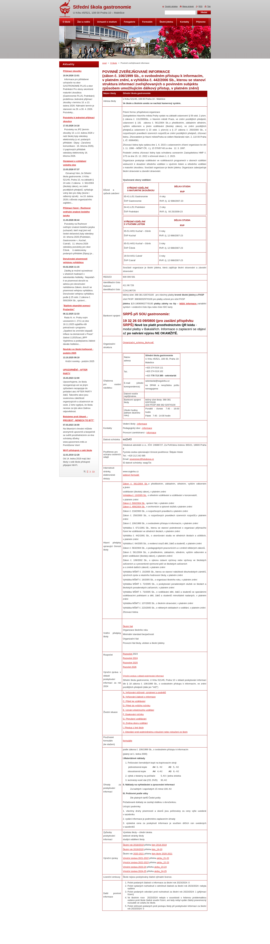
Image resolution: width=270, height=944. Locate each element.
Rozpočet (128, 654)
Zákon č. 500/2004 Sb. (134, 503)
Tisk (209, 6)
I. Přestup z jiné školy (133, 727)
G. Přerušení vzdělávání (135, 719)
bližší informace (188, 303)
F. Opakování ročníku (133, 714)
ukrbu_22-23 (163, 862)
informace (142, 423)
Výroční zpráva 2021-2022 (136, 858)
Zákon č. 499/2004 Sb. (134, 506)
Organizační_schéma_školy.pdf (138, 342)
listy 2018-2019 (159, 845)
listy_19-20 (157, 849)
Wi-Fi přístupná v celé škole (77, 450)
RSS (200, 6)
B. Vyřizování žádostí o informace (139, 696)
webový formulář (131, 475)
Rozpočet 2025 (130, 662)
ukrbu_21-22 (163, 858)
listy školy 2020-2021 (162, 853)
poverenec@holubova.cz (142, 459)
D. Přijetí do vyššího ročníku (136, 705)
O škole (113, 63)
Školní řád (128, 626)
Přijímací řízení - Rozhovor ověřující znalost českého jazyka (77, 212)
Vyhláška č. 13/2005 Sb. (135, 495)
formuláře (127, 740)
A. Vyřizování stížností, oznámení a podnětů (144, 692)
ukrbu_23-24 (160, 867)
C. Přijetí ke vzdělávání (134, 701)
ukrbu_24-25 (160, 871)
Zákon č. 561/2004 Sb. (135, 483)
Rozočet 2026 (130, 667)
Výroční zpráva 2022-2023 (136, 862)
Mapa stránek (188, 6)
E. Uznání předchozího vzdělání (138, 710)
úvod (104, 63)
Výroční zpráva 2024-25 (134, 871)
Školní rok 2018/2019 (133, 845)
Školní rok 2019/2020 (133, 849)
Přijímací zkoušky (72, 71)
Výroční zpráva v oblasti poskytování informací (143, 676)
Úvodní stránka (171, 6)
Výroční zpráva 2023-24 (134, 867)
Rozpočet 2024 (130, 658)
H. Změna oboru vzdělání (135, 723)
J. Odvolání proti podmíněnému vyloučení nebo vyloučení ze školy (155, 732)
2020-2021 (138, 853)
